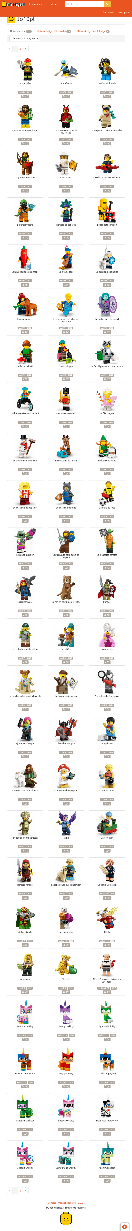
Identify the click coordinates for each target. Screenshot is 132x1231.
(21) (25, 96)
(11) (66, 191)
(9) (66, 615)
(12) (25, 143)
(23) (25, 238)
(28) (66, 238)
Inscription (124, 12)
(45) (107, 898)
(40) (107, 945)
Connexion (108, 12)
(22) (107, 96)
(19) (107, 379)
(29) (107, 992)
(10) (107, 521)
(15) (66, 96)
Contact (52, 1202)
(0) (107, 473)
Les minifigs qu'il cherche (54, 31)
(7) (66, 285)
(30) (66, 945)
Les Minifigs (35, 4)
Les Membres (53, 4)
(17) (66, 379)
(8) (25, 379)
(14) (25, 191)
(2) (25, 521)
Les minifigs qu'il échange (93, 31)
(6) (107, 426)
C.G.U (80, 1202)
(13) (107, 568)
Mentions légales (67, 1202)
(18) (25, 285)
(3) (25, 615)
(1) (66, 426)
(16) (66, 143)
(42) (25, 992)
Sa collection (21, 31)
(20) (107, 143)
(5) (66, 473)
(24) (66, 332)
